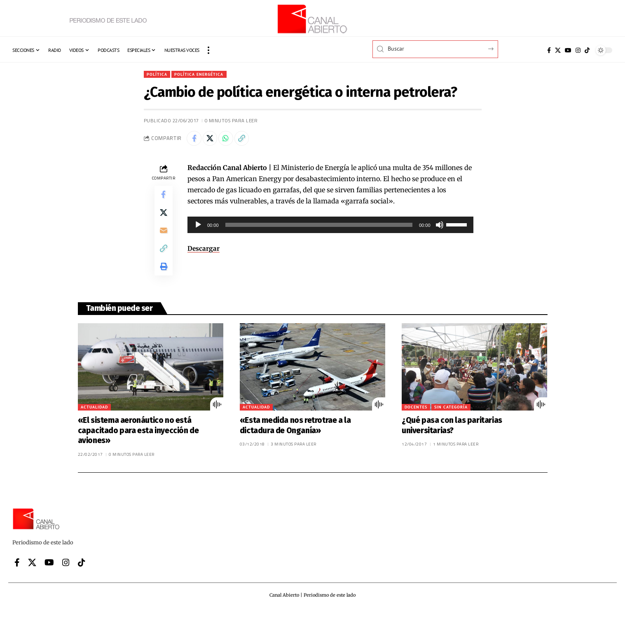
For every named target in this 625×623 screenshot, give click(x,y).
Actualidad (94, 418)
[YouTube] (568, 50)
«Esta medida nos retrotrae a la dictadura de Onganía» (295, 437)
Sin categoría (451, 418)
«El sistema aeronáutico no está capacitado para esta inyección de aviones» (138, 442)
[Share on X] (212, 140)
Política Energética (205, 74)
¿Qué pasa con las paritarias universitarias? (452, 437)
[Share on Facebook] (195, 140)
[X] (558, 50)
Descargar (203, 251)
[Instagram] (578, 50)
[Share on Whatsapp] (230, 140)
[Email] (163, 237)
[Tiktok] (587, 50)
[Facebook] (549, 50)
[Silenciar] (439, 227)
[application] (330, 227)
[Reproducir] (198, 227)
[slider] (318, 227)
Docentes (416, 418)
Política (158, 74)
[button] (208, 50)
